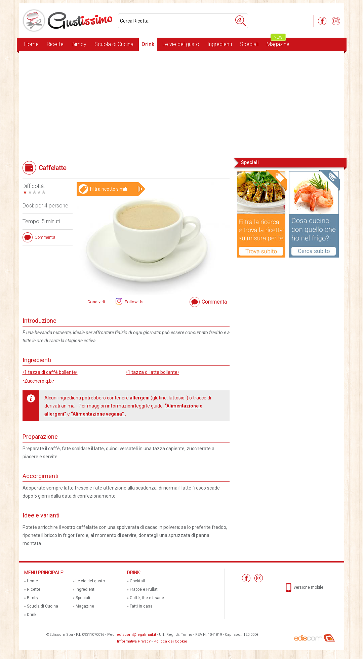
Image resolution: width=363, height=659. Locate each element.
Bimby (79, 44)
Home (31, 44)
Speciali (249, 44)
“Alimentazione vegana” (98, 414)
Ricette (55, 44)
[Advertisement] (181, 104)
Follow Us (134, 302)
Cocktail (137, 581)
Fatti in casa (141, 606)
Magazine (278, 42)
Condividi (96, 302)
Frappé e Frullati (144, 589)
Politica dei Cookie (170, 641)
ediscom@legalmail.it (136, 634)
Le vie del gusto (180, 44)
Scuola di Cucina (113, 44)
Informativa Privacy (134, 641)
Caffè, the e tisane (147, 597)
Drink (148, 44)
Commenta (214, 302)
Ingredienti (219, 44)
